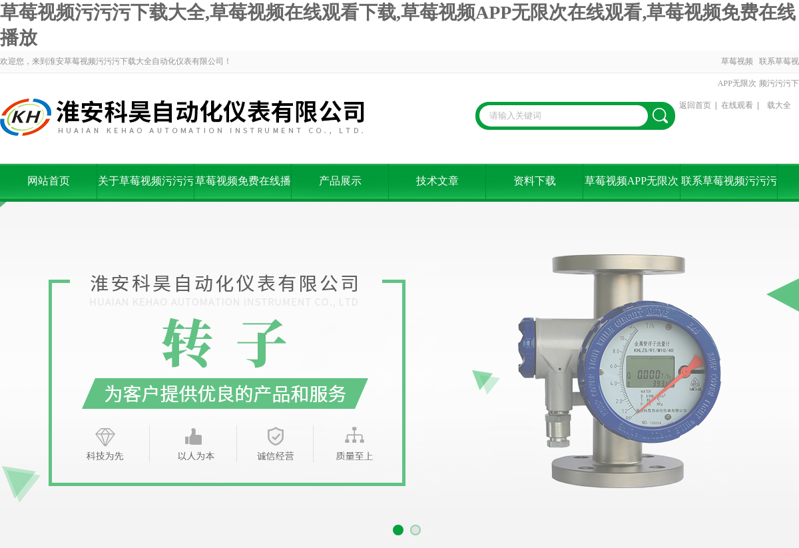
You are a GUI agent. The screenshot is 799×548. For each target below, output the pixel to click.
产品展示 (340, 180)
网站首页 (48, 180)
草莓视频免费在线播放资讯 (243, 188)
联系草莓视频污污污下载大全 (779, 83)
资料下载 (534, 180)
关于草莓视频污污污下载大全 (146, 188)
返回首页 (695, 105)
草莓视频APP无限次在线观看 (737, 83)
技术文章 (437, 180)
